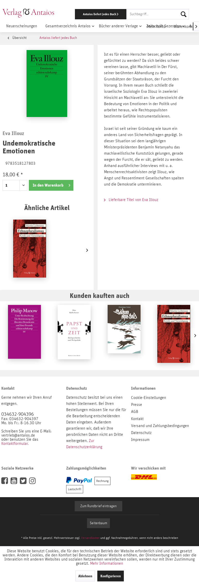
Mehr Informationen (106, 563)
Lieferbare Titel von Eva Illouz (131, 200)
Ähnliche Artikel (47, 208)
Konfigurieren (110, 576)
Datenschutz (141, 433)
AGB (134, 412)
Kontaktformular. (15, 443)
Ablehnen (85, 576)
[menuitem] (129, 14)
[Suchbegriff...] (158, 14)
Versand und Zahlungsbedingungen (160, 426)
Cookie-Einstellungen (148, 398)
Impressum (140, 440)
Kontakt (137, 419)
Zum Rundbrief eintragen (98, 506)
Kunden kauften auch (99, 295)
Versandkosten (90, 537)
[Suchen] (183, 14)
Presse (136, 405)
